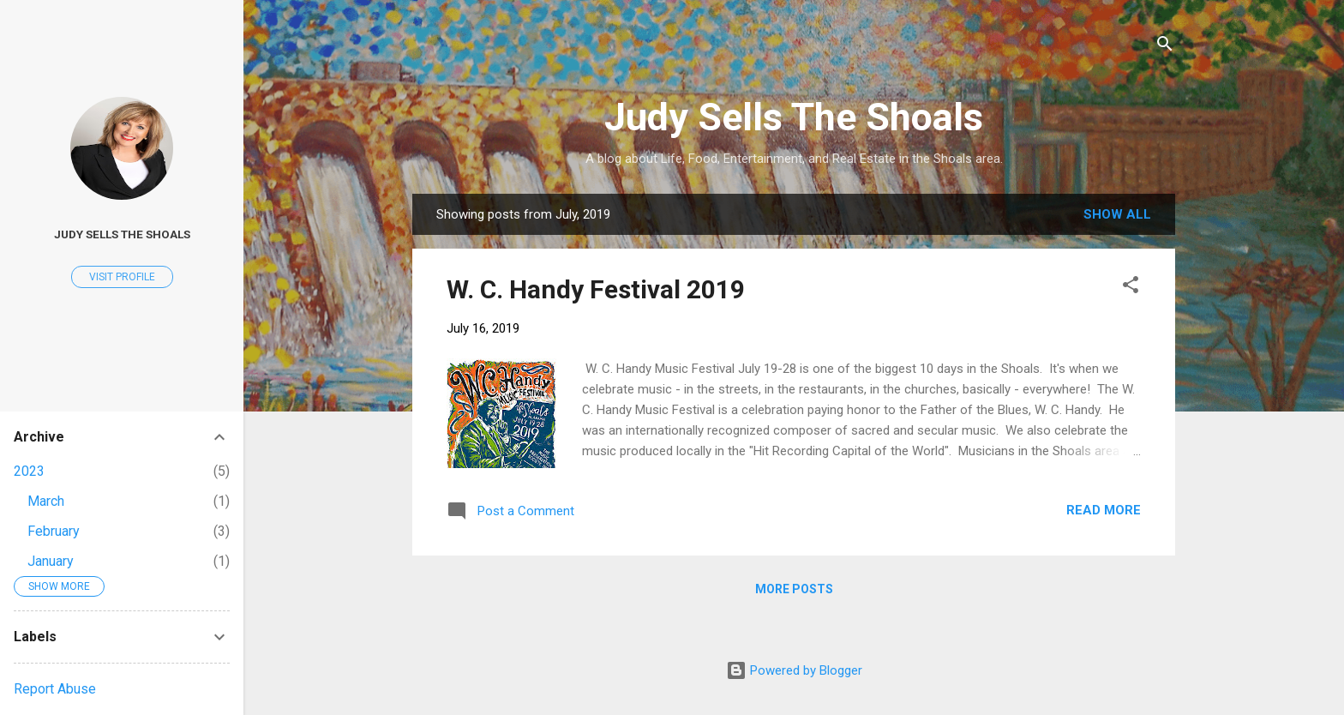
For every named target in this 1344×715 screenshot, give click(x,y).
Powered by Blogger (794, 670)
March (45, 501)
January (50, 561)
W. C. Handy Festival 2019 (596, 289)
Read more (1103, 510)
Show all (1117, 214)
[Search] (1165, 47)
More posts (794, 589)
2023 (29, 471)
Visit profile (122, 277)
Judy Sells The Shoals (793, 117)
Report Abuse (55, 689)
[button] (1130, 287)
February (53, 531)
